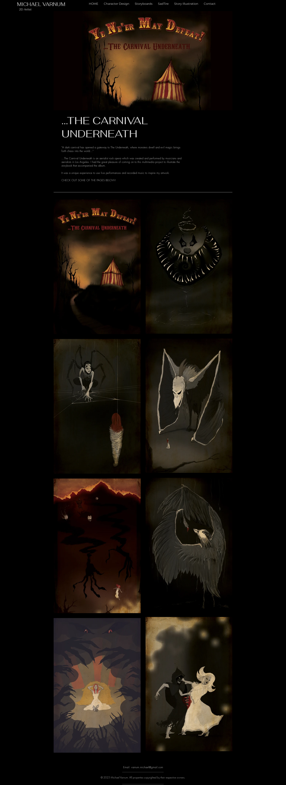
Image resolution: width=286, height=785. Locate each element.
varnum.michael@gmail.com (147, 767)
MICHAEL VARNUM (41, 4)
